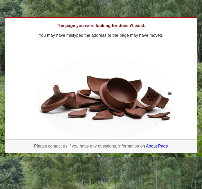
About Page (157, 146)
